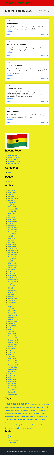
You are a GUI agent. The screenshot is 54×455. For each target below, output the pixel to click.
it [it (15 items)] (42, 416)
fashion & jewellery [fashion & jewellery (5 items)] (28, 410)
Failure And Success (14, 161)
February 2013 (12, 361)
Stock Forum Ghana (20, 2)
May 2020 (11, 215)
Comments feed (13, 440)
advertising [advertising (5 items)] (32, 404)
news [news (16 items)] (36, 419)
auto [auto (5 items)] (44, 404)
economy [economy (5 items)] (27, 407)
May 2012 (11, 377)
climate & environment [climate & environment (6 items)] (19, 407)
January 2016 (12, 292)
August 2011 (12, 390)
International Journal (14, 65)
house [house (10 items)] (44, 413)
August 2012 (12, 371)
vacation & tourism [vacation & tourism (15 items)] (18, 428)
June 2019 (11, 238)
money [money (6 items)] (28, 419)
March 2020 (12, 219)
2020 (40, 11)
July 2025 (11, 205)
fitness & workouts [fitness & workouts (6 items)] (43, 410)
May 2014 (11, 329)
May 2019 (11, 240)
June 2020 (11, 213)
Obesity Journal (12, 111)
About (10, 181)
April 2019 (11, 242)
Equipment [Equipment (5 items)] (17, 410)
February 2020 (12, 221)
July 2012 (11, 373)
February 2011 (12, 392)
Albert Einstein (12, 155)
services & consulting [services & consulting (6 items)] (43, 422)
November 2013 (13, 342)
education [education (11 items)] (33, 407)
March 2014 (12, 334)
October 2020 (12, 211)
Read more (9, 31)
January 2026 (12, 194)
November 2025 (13, 198)
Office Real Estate (13, 163)
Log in (10, 436)
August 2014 (12, 325)
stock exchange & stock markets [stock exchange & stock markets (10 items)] (21, 425)
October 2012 (12, 367)
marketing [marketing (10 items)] (8, 419)
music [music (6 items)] (31, 419)
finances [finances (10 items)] (35, 410)
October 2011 (12, 386)
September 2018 (13, 257)
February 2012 (12, 381)
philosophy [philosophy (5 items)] (26, 422)
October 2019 (12, 230)
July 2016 (11, 284)
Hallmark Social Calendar (16, 44)
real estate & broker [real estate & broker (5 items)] (33, 422)
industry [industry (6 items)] (7, 416)
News (8, 21)
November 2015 (13, 296)
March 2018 (12, 263)
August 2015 (12, 302)
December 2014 (13, 317)
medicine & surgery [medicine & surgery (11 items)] (19, 419)
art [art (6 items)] (42, 404)
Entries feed (12, 438)
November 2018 (13, 253)
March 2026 (12, 192)
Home (35, 11)
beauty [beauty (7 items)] (12, 407)
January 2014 (12, 338)
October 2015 (12, 298)
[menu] (7, 3)
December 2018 (13, 250)
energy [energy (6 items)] (12, 410)
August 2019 (12, 234)
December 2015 (13, 294)
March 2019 (12, 244)
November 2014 (13, 319)
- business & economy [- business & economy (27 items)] (17, 403)
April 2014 (11, 332)
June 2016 (11, 286)
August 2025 (12, 203)
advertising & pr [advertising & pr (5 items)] (38, 404)
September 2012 (13, 369)
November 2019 (13, 228)
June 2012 (11, 375)
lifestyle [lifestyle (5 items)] (45, 416)
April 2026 (11, 190)
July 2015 (11, 305)
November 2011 (13, 384)
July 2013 (11, 350)
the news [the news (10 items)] (35, 425)
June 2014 (11, 327)
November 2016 (13, 282)
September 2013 (13, 346)
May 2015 (11, 307)
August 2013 (12, 348)
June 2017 (11, 273)
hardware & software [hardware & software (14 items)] (26, 413)
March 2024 (12, 207)
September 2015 (13, 300)
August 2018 (12, 259)
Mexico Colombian (14, 157)
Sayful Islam (42, 451)
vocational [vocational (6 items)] (29, 428)
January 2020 (12, 223)
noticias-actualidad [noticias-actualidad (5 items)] (13, 422)
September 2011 (13, 388)
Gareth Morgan (12, 23)
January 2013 (12, 363)
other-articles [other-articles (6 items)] (20, 422)
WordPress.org (12, 442)
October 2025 (12, 201)
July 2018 (11, 261)
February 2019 (12, 246)
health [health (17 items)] (38, 413)
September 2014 (13, 323)
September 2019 (13, 232)
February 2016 (12, 290)
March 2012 (12, 379)
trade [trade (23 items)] (41, 424)
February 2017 (12, 275)
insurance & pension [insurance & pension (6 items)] (14, 416)
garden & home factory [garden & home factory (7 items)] (11, 413)
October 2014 (12, 321)
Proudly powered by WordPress (16, 451)
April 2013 (11, 357)
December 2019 (13, 225)
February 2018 (12, 265)
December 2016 (13, 280)
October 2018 (12, 255)
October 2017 (12, 267)
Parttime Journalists (14, 88)
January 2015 (12, 315)
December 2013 (13, 340)
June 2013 (11, 352)
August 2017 (12, 269)
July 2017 (11, 271)
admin (9, 34)
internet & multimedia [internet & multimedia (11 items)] (34, 416)
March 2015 (12, 311)
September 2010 (13, 394)
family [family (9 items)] (22, 410)
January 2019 (12, 248)
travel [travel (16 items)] (7, 428)
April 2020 (11, 217)
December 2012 (13, 365)
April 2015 (11, 309)
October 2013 (12, 344)
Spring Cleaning (13, 159)
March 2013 (12, 359)
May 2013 (11, 354)
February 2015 (12, 313)
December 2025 (13, 196)
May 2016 (11, 288)
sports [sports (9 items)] (7, 425)
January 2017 (12, 277)
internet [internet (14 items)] (23, 416)
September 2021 (13, 209)
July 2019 (11, 236)
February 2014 (12, 336)
